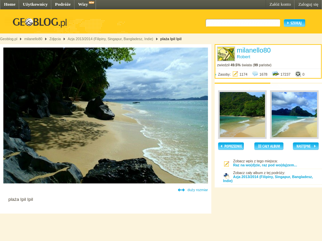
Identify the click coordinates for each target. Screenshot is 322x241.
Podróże (63, 4)
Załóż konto (280, 4)
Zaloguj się (308, 4)
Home (9, 4)
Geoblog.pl (8, 39)
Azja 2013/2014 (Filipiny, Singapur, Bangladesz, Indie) (110, 39)
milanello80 (33, 39)
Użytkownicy (35, 4)
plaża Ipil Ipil (170, 39)
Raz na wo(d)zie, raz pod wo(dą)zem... (265, 165)
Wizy (83, 4)
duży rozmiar (197, 190)
